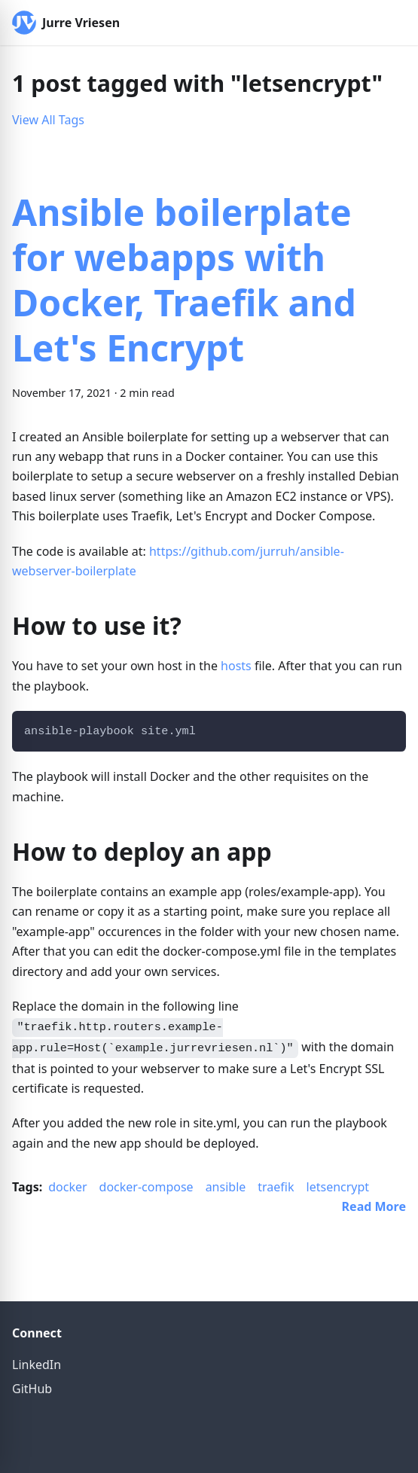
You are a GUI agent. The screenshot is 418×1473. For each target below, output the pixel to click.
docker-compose (146, 1187)
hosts (236, 665)
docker (67, 1187)
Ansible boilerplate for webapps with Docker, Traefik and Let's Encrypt (184, 280)
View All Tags (48, 119)
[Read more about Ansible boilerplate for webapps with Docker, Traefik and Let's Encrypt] (374, 1206)
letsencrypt (338, 1187)
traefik (276, 1187)
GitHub (32, 1388)
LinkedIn (36, 1364)
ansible (226, 1187)
